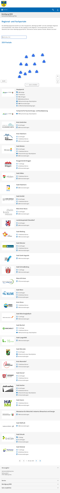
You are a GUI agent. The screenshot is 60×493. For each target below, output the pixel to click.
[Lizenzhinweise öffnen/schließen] (57, 82)
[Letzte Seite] (40, 460)
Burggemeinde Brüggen (23, 161)
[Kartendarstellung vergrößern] (57, 76)
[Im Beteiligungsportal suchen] (53, 9)
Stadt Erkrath (20, 434)
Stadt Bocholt (20, 325)
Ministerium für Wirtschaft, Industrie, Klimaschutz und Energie (35, 411)
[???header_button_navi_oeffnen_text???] (4, 9)
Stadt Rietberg (20, 231)
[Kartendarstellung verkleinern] (57, 79)
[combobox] (14, 37)
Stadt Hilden (20, 173)
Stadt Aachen (20, 385)
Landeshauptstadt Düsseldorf (25, 220)
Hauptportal (20, 89)
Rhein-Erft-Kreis (21, 278)
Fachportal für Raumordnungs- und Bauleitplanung (32, 111)
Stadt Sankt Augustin (22, 255)
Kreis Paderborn (21, 134)
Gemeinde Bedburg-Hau (8, 471)
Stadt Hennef (20, 373)
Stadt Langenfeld (21, 337)
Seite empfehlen (6, 488)
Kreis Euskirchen (21, 122)
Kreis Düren (20, 302)
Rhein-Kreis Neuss (21, 209)
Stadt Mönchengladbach (23, 314)
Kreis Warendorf (21, 361)
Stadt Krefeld (20, 196)
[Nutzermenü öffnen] (57, 9)
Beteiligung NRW (7, 14)
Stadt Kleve (19, 290)
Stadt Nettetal (20, 447)
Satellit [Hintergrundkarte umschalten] (4, 81)
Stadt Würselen (21, 349)
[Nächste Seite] (36, 460)
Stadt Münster (20, 243)
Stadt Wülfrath (20, 423)
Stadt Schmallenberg (22, 267)
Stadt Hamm (20, 400)
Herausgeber (5, 468)
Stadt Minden (20, 146)
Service (4, 480)
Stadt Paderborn (21, 185)
